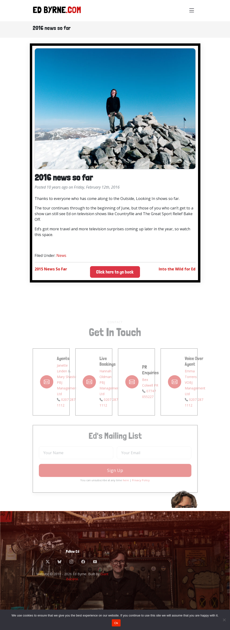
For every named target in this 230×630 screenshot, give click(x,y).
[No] (224, 619)
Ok (116, 623)
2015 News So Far (51, 269)
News (61, 255)
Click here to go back (115, 272)
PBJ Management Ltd (67, 395)
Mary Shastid (67, 383)
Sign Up (115, 477)
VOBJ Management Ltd (195, 395)
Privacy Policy (141, 486)
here (126, 486)
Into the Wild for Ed (177, 269)
